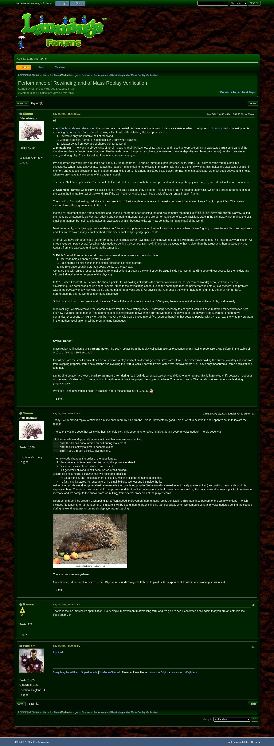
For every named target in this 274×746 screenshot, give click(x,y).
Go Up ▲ (255, 742)
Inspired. (58, 652)
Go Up (20, 704)
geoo (77, 75)
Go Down (22, 103)
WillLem (29, 646)
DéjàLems (191, 672)
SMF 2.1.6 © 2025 (23, 742)
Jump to (207, 719)
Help (228, 742)
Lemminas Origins (158, 672)
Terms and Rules (241, 742)
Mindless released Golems (75, 128)
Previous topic (230, 92)
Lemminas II (177, 672)
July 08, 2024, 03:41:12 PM (66, 646)
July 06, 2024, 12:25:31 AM (66, 413)
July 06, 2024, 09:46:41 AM (66, 604)
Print (253, 103)
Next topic (249, 92)
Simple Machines (41, 742)
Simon (85, 75)
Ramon (28, 604)
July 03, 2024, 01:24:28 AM (66, 114)
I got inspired (220, 128)
